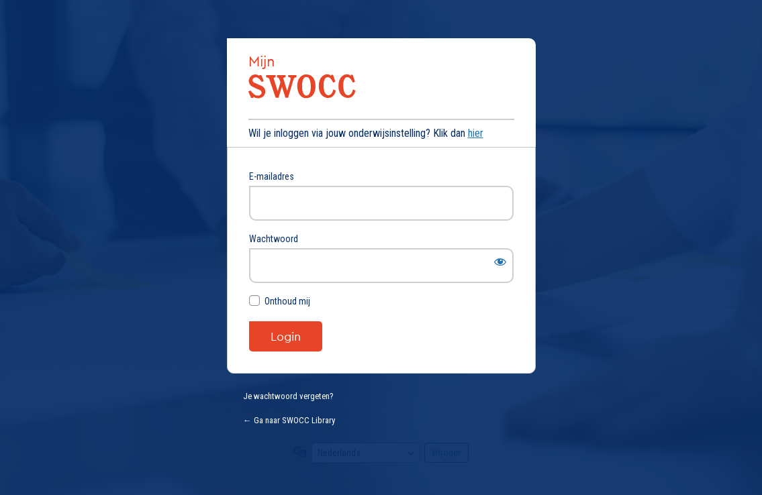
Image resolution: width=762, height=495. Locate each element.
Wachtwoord (273, 238)
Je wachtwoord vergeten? (288, 396)
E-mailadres (271, 176)
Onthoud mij (287, 301)
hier (475, 133)
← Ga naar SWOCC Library (289, 420)
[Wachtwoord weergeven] (500, 261)
